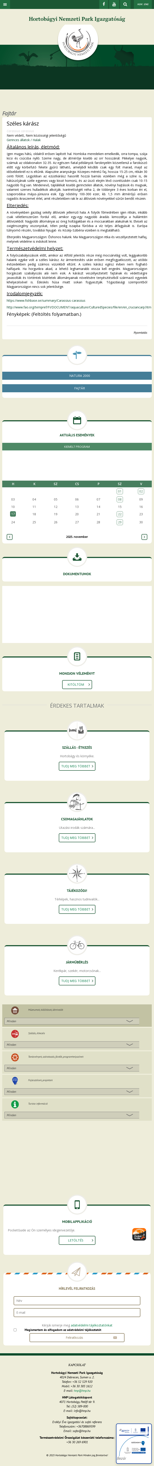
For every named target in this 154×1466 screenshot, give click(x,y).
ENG (146, 4)
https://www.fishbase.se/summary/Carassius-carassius (46, 300)
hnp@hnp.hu (82, 1391)
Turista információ (38, 1103)
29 (120, 522)
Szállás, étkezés (36, 1033)
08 (120, 499)
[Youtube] (114, 4)
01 (120, 491)
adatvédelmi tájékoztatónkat (91, 1325)
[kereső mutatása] (125, 4)
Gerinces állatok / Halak (24, 140)
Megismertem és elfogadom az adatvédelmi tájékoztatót (63, 1330)
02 (141, 491)
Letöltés (75, 1240)
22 (120, 514)
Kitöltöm (76, 684)
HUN (139, 4)
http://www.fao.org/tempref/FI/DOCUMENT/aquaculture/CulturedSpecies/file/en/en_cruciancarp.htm (79, 307)
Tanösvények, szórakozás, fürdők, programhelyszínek (55, 1056)
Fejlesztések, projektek (40, 1080)
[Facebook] (104, 4)
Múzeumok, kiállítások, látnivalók (45, 1009)
